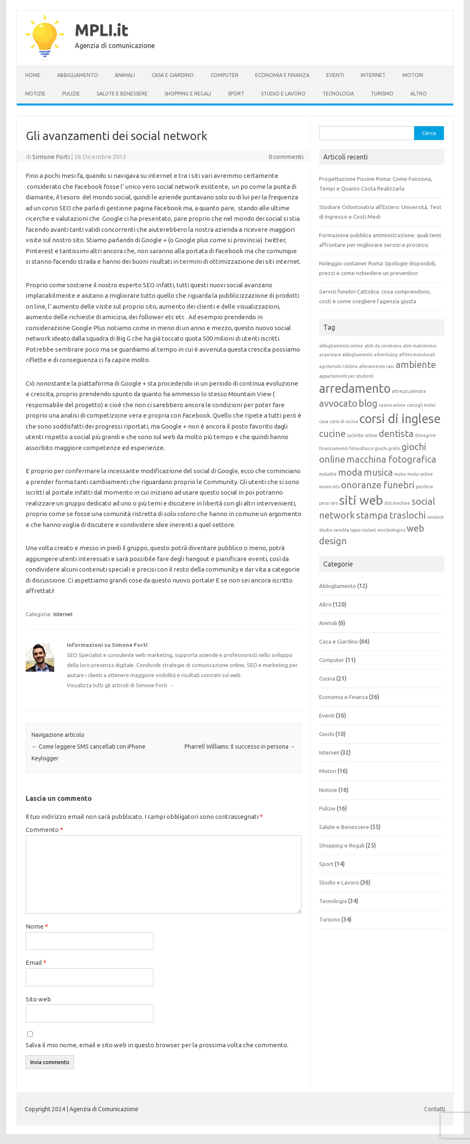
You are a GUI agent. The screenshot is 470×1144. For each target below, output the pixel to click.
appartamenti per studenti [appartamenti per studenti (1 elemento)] (346, 376)
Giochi (326, 734)
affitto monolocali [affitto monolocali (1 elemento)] (417, 354)
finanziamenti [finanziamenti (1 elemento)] (333, 448)
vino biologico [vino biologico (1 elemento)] (391, 529)
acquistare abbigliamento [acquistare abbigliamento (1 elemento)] (345, 354)
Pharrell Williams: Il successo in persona (240, 746)
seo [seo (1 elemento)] (334, 503)
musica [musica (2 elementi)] (378, 472)
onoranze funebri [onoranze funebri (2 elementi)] (378, 485)
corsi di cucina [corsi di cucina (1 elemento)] (344, 421)
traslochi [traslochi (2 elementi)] (407, 515)
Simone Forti (51, 156)
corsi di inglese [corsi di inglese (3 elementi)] (400, 419)
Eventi (335, 75)
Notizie (35, 93)
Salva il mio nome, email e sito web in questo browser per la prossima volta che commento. (157, 1045)
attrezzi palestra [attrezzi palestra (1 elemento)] (409, 391)
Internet (373, 75)
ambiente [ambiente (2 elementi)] (416, 365)
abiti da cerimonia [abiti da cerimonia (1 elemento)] (382, 345)
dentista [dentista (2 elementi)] (396, 434)
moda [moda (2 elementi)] (350, 472)
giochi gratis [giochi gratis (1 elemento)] (387, 448)
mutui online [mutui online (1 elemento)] (420, 474)
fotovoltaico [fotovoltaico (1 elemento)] (361, 448)
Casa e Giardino (173, 75)
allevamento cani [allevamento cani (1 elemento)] (376, 366)
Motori (412, 75)
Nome (37, 926)
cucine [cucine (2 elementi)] (332, 434)
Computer (224, 75)
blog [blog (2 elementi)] (368, 403)
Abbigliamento (77, 75)
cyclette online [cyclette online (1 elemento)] (362, 435)
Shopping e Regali (187, 93)
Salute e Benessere (122, 93)
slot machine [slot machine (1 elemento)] (397, 503)
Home (32, 75)
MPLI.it (101, 30)
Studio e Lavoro (283, 93)
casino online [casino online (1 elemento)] (392, 405)
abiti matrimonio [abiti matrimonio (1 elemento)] (419, 345)
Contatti (434, 1109)
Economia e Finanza (282, 75)
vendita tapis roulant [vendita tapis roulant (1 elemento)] (354, 529)
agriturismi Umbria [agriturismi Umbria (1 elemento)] (338, 366)
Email (36, 962)
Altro (418, 93)
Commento (44, 829)
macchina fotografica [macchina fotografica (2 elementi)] (391, 459)
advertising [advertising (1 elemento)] (386, 354)
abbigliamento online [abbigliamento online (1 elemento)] (341, 345)
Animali (125, 75)
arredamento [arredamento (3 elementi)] (355, 388)
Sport (236, 93)
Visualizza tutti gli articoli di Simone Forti (120, 685)
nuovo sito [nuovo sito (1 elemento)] (329, 486)
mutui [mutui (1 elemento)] (400, 474)
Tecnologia (338, 93)
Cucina (327, 678)
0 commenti (286, 156)
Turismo (382, 93)
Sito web (38, 999)
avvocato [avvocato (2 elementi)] (338, 403)
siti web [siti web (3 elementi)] (361, 500)
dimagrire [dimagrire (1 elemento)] (425, 435)
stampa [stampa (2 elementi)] (372, 515)
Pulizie (71, 93)
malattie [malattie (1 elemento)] (328, 474)
